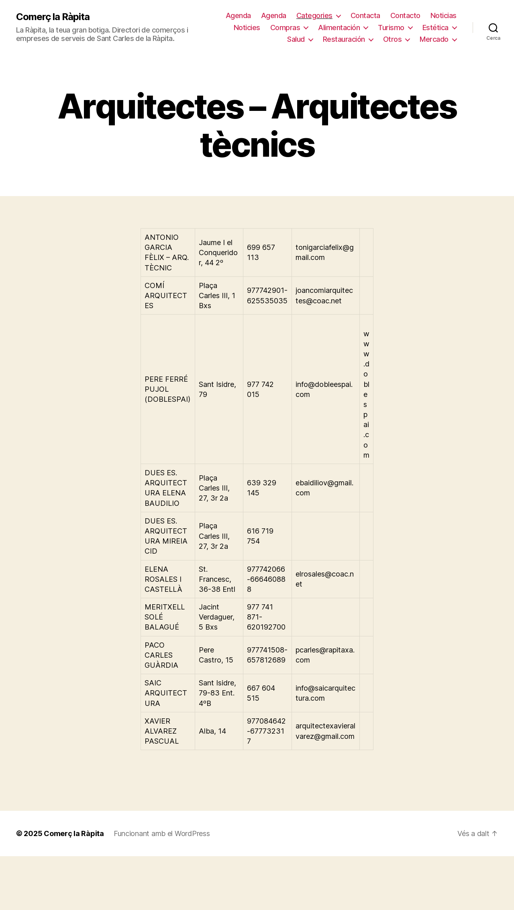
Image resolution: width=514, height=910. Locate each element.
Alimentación (339, 27)
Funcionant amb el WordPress (162, 833)
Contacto (405, 15)
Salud (296, 39)
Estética (435, 27)
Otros (392, 39)
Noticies (247, 27)
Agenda (238, 15)
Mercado (434, 39)
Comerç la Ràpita (53, 17)
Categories (314, 15)
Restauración (344, 39)
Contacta (365, 15)
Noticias (443, 15)
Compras (285, 27)
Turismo (391, 27)
